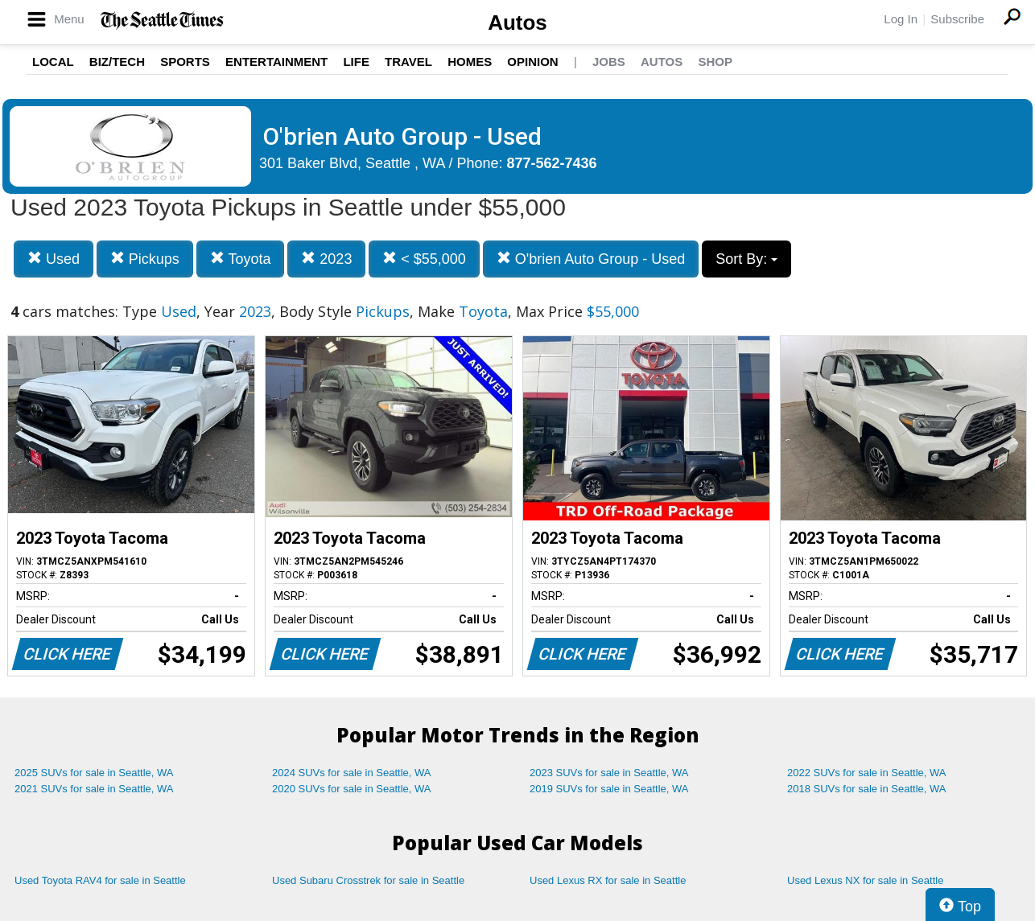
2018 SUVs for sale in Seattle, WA (866, 789)
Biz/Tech (117, 61)
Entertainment (276, 61)
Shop (715, 61)
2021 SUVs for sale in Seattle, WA (94, 789)
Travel (408, 61)
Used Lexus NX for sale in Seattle (865, 880)
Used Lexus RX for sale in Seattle (608, 880)
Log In (900, 19)
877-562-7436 (552, 163)
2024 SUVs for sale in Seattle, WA (351, 773)
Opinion (532, 61)
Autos (517, 22)
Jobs (608, 61)
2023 (326, 258)
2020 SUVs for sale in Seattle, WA (351, 789)
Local (53, 61)
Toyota (240, 258)
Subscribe (957, 19)
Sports (185, 61)
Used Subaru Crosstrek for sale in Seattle (368, 880)
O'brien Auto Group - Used (591, 258)
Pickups (144, 258)
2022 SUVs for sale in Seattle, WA (866, 773)
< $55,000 (424, 258)
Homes (469, 61)
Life (356, 61)
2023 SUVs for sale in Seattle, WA (609, 773)
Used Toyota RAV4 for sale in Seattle (100, 880)
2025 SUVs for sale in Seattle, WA (94, 773)
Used (53, 258)
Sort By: (746, 259)
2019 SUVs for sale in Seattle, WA (609, 789)
